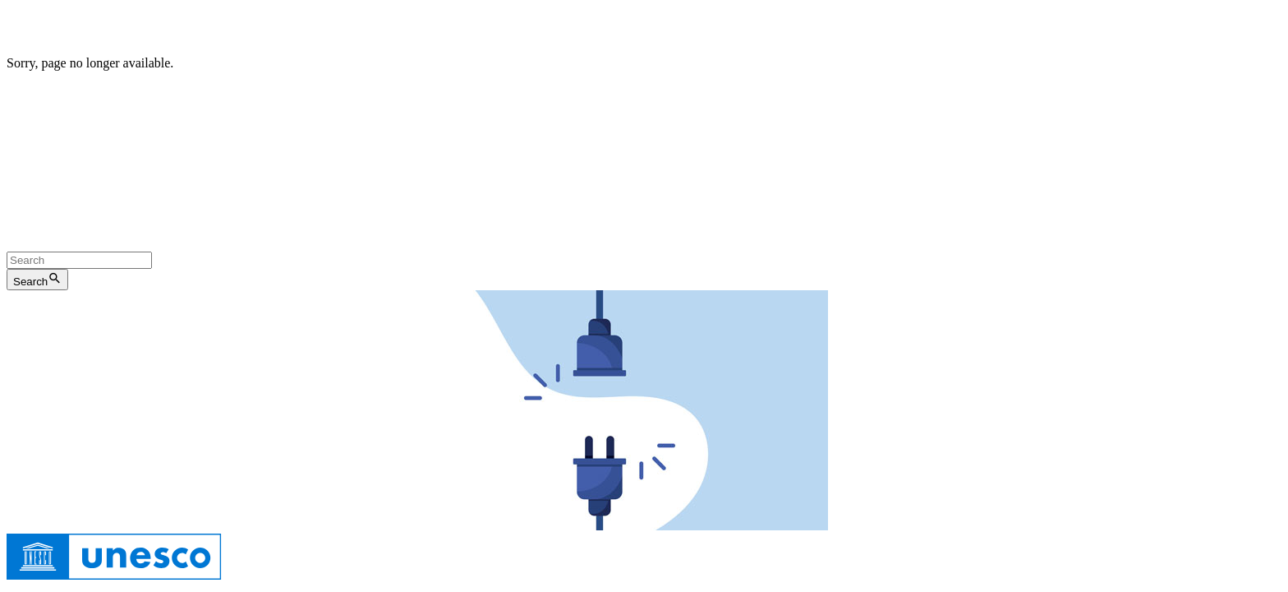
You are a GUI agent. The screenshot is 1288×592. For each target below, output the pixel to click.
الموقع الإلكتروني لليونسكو (78, 197)
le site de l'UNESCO (507, 107)
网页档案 (415, 227)
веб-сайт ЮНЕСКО (574, 166)
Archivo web (648, 137)
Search (37, 279)
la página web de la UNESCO (525, 137)
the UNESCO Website (448, 78)
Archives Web (609, 107)
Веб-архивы (672, 166)
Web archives (553, 78)
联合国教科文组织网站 (312, 227)
